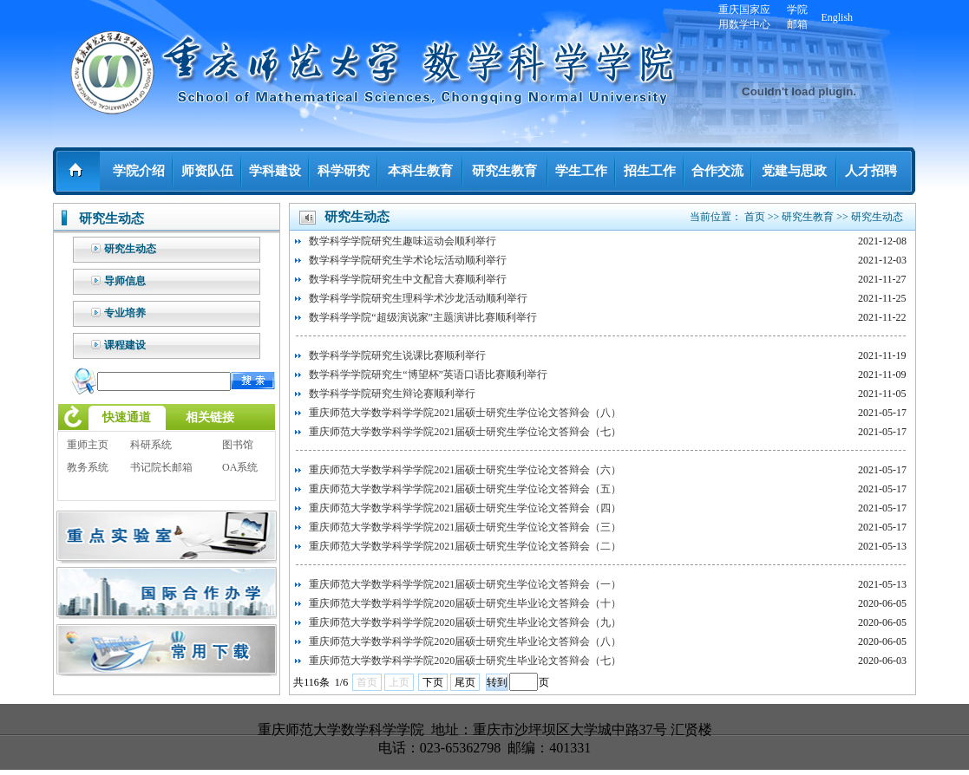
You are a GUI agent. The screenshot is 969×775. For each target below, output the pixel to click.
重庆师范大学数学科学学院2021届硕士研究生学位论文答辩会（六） (465, 470)
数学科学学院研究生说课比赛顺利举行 (397, 355)
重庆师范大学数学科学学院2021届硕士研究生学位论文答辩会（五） (465, 489)
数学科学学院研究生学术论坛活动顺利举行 (408, 260)
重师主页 (87, 445)
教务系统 (87, 467)
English (837, 17)
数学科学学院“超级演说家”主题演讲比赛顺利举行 (423, 317)
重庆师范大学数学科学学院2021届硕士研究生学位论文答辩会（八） (465, 413)
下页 (432, 682)
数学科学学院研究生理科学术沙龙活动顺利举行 (418, 298)
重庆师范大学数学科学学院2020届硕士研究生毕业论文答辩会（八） (465, 641)
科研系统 (151, 445)
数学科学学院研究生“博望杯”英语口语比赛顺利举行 (428, 374)
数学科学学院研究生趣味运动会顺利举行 (402, 241)
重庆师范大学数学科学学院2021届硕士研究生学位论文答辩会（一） (465, 584)
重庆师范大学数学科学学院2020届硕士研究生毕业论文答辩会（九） (465, 622)
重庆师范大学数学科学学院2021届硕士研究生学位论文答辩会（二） (465, 546)
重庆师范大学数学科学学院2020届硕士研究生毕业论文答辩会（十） (465, 603)
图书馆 (237, 445)
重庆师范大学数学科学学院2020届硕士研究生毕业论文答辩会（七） (465, 661)
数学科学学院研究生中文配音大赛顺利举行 (408, 279)
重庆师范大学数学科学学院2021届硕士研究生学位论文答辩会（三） (465, 527)
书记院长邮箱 (161, 467)
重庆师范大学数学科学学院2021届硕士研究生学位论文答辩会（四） (465, 508)
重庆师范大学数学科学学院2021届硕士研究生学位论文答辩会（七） (465, 432)
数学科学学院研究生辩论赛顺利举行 (392, 394)
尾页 (465, 682)
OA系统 (240, 467)
